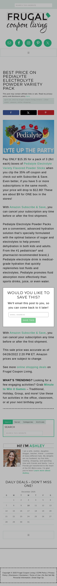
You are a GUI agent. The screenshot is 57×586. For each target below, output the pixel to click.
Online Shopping (24, 102)
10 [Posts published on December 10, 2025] (28, 505)
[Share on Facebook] (11, 112)
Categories (28, 422)
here (28, 96)
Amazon (13, 102)
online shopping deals (32, 367)
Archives (40, 422)
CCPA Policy (42, 573)
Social (17, 422)
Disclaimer (23, 575)
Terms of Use (35, 575)
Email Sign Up (38, 578)
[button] (28, 53)
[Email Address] (28, 314)
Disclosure (13, 575)
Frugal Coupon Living (28, 21)
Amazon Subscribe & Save (28, 207)
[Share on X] (28, 112)
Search (8, 422)
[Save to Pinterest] (46, 112)
